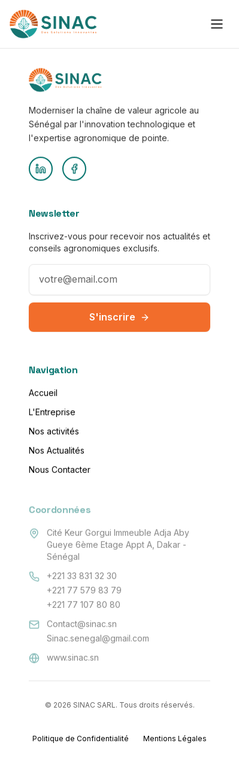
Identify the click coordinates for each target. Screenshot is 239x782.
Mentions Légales (175, 738)
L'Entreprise (52, 414)
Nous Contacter (59, 471)
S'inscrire (119, 321)
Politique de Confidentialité (80, 738)
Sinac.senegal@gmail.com (98, 638)
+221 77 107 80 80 (83, 605)
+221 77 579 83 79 (84, 590)
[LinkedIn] (41, 170)
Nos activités (54, 433)
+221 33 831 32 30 (82, 576)
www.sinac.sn (73, 657)
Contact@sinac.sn (82, 624)
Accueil (43, 394)
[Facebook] (74, 170)
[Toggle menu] (216, 22)
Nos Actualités (56, 452)
